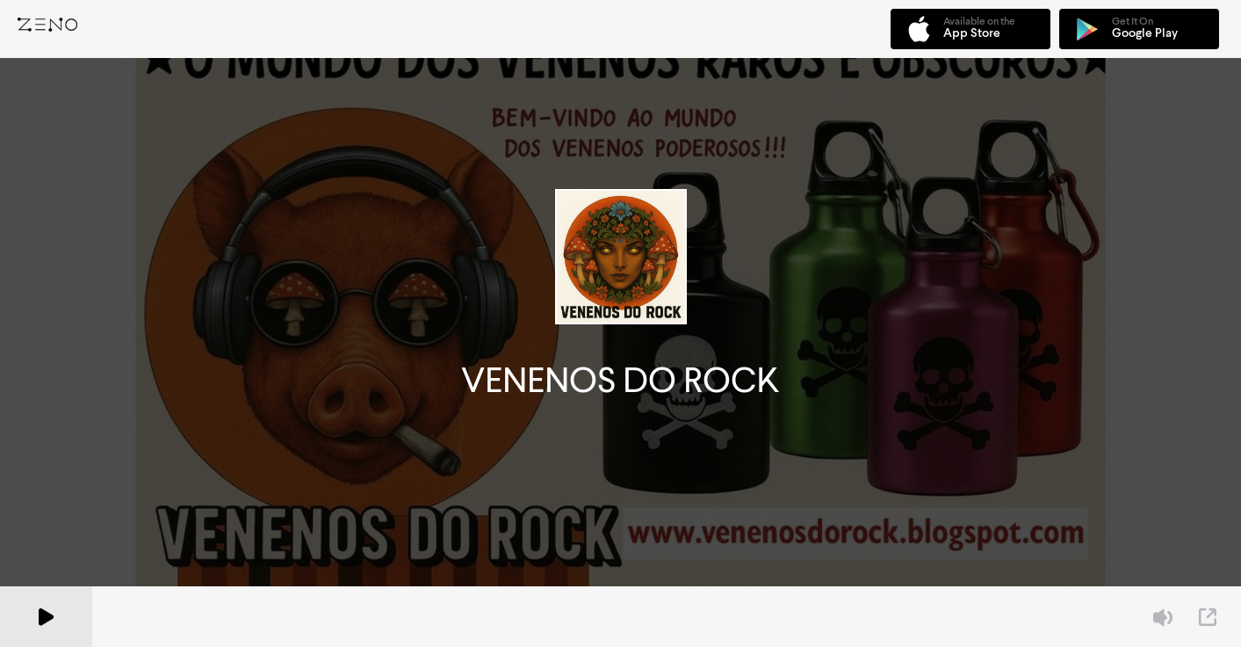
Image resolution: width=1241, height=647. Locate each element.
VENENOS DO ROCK (620, 380)
